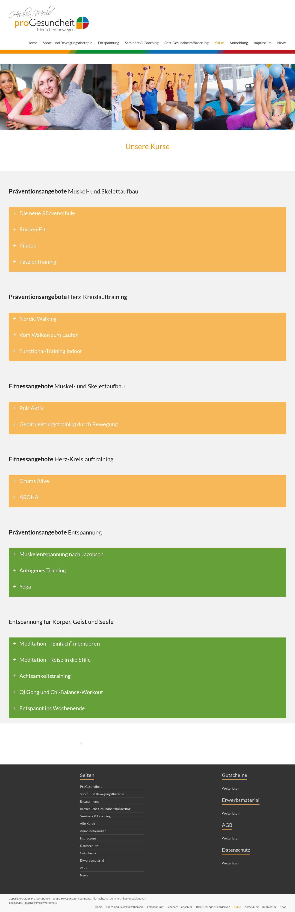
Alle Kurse (87, 823)
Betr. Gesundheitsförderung (186, 42)
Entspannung (108, 42)
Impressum (262, 42)
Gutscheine (88, 853)
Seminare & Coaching (142, 42)
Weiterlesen (230, 788)
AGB (83, 868)
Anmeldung (239, 42)
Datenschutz (89, 846)
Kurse (219, 42)
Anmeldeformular (93, 831)
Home (32, 42)
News (281, 42)
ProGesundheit (91, 786)
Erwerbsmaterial (92, 860)
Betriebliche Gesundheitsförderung (105, 809)
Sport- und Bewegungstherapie (67, 42)
